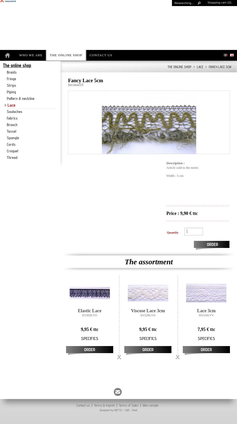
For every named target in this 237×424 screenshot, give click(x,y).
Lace (198, 67)
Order (212, 244)
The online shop (179, 67)
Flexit (134, 410)
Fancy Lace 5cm (218, 67)
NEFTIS (118, 410)
